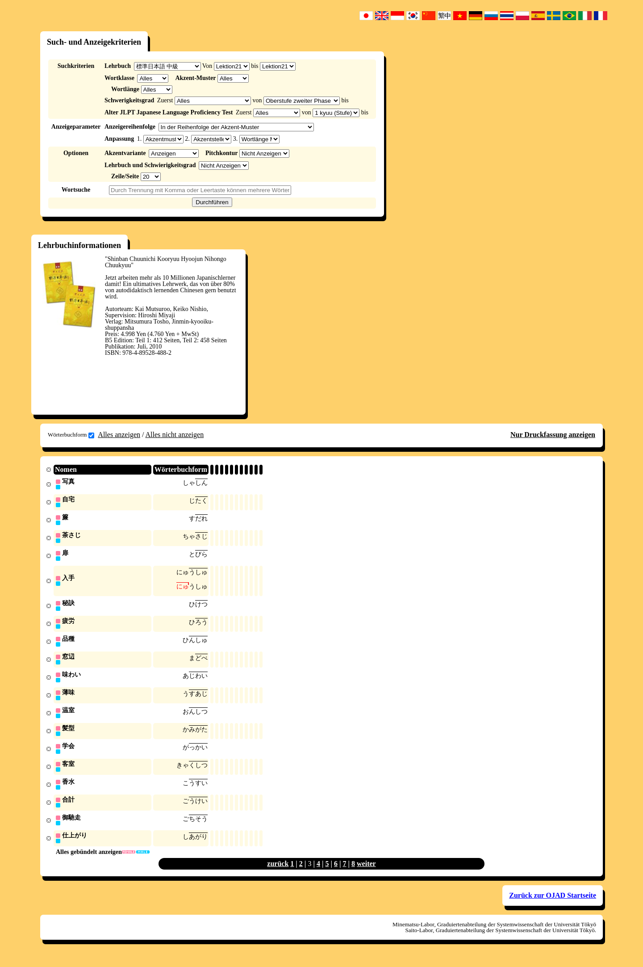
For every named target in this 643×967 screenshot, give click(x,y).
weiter (366, 873)
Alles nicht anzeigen (175, 434)
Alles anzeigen (119, 434)
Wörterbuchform (71, 434)
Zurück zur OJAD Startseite (552, 904)
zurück (277, 873)
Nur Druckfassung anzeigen (552, 434)
